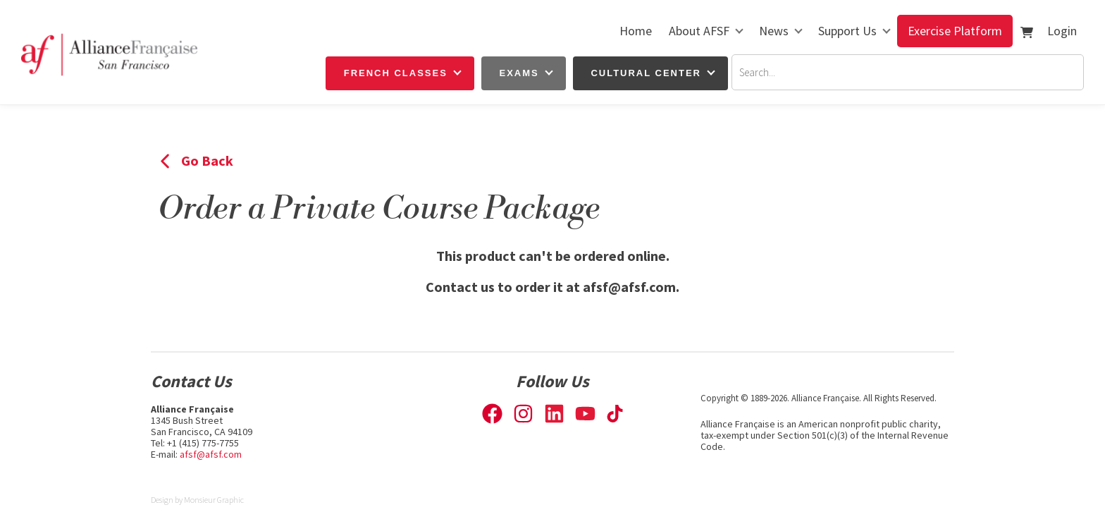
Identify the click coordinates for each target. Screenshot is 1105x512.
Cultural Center (646, 73)
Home (635, 31)
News (774, 31)
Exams (519, 73)
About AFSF (699, 31)
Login (1062, 31)
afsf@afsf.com (211, 454)
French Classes (395, 73)
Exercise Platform (955, 31)
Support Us (847, 31)
